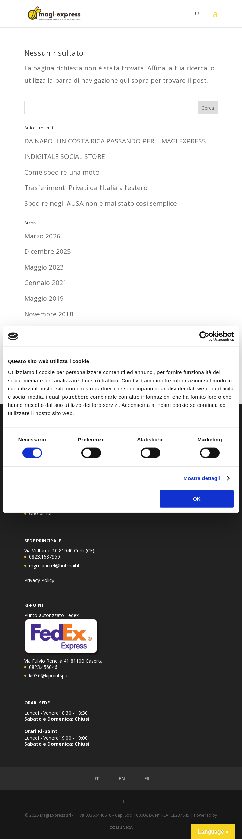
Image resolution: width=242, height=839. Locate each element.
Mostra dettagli (201, 478)
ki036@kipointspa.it (50, 675)
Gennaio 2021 (45, 282)
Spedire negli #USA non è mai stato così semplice (100, 203)
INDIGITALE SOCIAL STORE (64, 156)
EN (117, 778)
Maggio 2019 (44, 298)
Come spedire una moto (62, 172)
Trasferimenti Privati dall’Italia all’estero (86, 187)
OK (197, 498)
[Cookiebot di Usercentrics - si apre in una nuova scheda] (204, 336)
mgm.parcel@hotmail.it (54, 565)
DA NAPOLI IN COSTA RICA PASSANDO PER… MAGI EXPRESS (115, 141)
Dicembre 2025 (47, 251)
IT (92, 778)
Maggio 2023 (44, 267)
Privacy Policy (39, 580)
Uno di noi (40, 513)
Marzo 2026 (42, 236)
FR (142, 778)
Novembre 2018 (48, 314)
